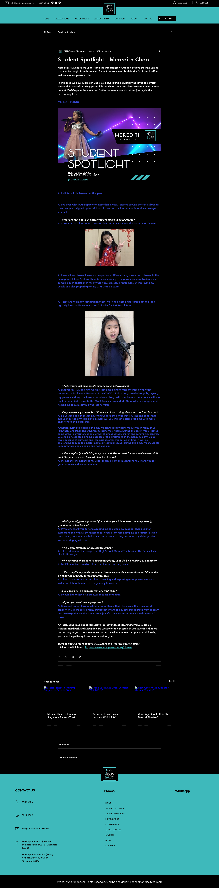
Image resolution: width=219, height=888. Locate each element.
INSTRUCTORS (112, 819)
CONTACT (110, 845)
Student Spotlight (67, 32)
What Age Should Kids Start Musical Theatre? (154, 715)
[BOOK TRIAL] (167, 18)
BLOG (108, 840)
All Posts (48, 32)
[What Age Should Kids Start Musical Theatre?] (155, 697)
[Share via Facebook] (59, 657)
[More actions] (159, 51)
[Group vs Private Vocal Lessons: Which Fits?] (109, 697)
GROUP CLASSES (113, 829)
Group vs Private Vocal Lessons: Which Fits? (106, 715)
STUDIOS (109, 835)
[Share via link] (79, 657)
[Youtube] (60, 3)
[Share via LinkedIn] (73, 657)
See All (172, 681)
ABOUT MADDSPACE (114, 808)
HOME (108, 803)
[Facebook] (56, 3)
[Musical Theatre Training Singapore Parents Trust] (64, 697)
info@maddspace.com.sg (22, 3)
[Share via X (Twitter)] (66, 657)
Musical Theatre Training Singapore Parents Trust (61, 715)
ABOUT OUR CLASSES (114, 813)
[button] (120, 18)
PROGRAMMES (112, 824)
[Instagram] (52, 3)
